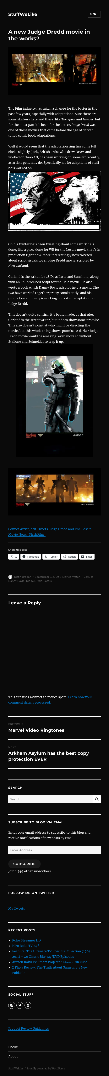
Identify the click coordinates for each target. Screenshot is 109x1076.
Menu (94, 14)
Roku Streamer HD (26, 940)
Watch (76, 576)
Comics (88, 576)
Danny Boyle (16, 580)
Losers (48, 580)
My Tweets (16, 908)
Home (13, 1047)
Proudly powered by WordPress (46, 1068)
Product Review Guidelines (28, 1028)
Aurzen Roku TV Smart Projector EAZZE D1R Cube (49, 962)
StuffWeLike (22, 14)
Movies (66, 576)
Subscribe (24, 864)
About (13, 1056)
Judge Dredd (34, 580)
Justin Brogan (22, 576)
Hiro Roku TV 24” (25, 946)
